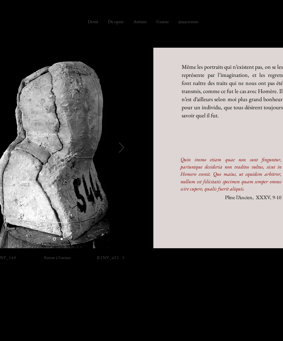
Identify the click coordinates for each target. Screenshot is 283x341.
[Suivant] (121, 147)
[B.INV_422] (111, 257)
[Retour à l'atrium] (57, 257)
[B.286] (54, 239)
